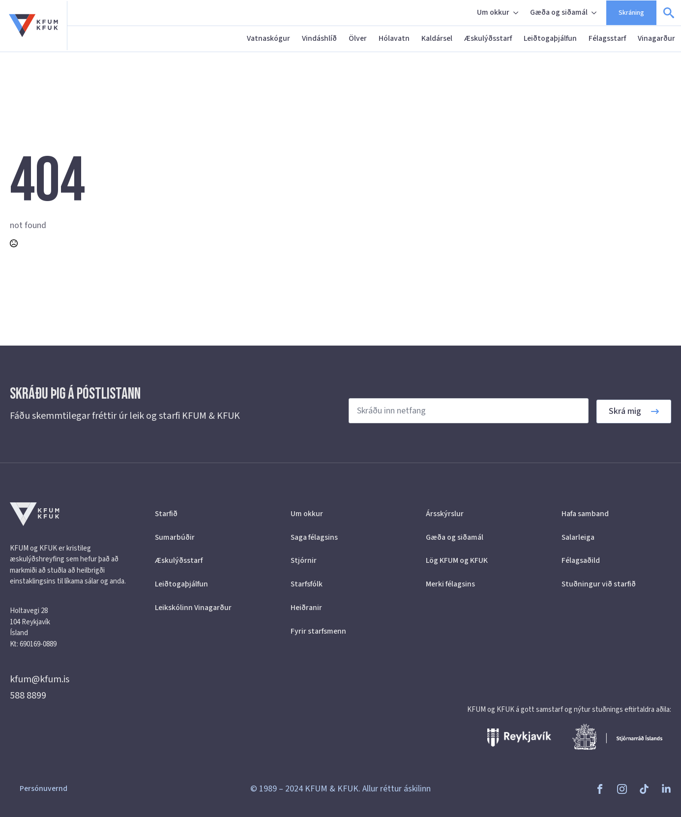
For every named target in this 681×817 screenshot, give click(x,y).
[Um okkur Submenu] (516, 13)
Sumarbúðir (175, 537)
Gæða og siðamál (559, 12)
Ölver (358, 38)
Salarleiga (578, 537)
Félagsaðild (581, 560)
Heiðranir (306, 607)
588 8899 (28, 695)
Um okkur (493, 12)
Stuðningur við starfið (599, 584)
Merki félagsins (450, 584)
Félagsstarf (607, 38)
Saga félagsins (314, 537)
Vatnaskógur (268, 38)
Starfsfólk (307, 584)
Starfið (166, 513)
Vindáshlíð (319, 38)
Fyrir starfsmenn (318, 631)
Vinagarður (656, 38)
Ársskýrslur (445, 513)
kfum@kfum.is (39, 679)
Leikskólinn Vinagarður (193, 607)
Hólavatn (394, 38)
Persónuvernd (43, 788)
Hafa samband (585, 513)
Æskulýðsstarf (488, 38)
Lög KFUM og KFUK (457, 560)
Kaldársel (436, 38)
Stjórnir (304, 560)
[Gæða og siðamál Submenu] (595, 13)
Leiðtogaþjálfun (550, 38)
